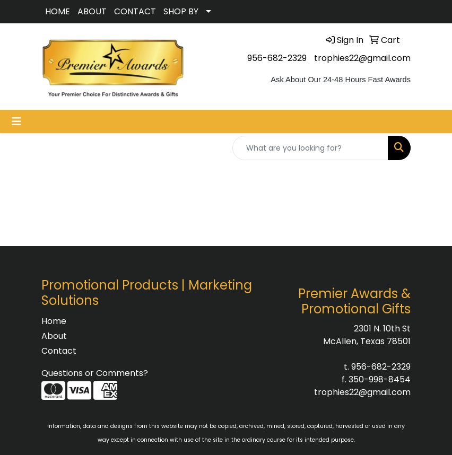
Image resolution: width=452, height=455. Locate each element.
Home (53, 321)
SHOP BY (180, 11)
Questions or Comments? (94, 373)
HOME (57, 11)
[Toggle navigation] (16, 121)
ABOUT (92, 11)
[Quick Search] (310, 148)
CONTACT (135, 11)
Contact (58, 351)
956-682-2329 (277, 58)
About (54, 336)
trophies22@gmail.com (362, 58)
